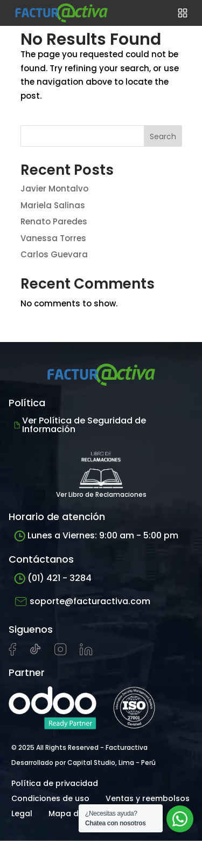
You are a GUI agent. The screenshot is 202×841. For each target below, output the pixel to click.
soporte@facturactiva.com (82, 601)
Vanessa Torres (53, 238)
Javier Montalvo (54, 188)
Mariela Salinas (52, 205)
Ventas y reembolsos (148, 798)
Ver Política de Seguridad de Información (80, 424)
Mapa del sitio (76, 813)
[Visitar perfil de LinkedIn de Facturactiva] (86, 652)
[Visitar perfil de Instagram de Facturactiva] (60, 652)
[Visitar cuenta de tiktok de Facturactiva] (35, 652)
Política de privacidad (54, 783)
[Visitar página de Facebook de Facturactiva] (12, 653)
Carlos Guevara (54, 254)
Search (163, 136)
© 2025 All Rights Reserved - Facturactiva (79, 747)
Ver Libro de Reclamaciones (101, 472)
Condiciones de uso (50, 798)
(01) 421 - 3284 (53, 578)
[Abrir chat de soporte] (179, 818)
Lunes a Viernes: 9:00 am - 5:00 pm (96, 535)
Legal (21, 813)
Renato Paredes (53, 221)
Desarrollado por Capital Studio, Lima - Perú (83, 762)
